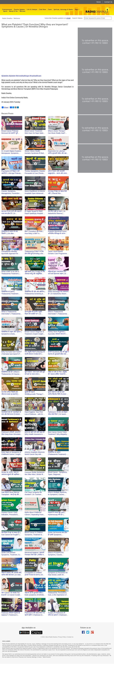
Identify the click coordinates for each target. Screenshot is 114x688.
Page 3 (77, 9)
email (68, 18)
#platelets (5, 76)
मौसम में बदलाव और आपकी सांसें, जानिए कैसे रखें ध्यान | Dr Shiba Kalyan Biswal (11, 575)
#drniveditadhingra (22, 76)
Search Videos (77, 18)
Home (98, 2)
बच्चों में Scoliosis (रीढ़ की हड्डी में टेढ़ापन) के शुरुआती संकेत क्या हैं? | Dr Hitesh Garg (58, 354)
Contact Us (108, 2)
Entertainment (7, 9)
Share (5, 107)
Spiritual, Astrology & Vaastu (63, 9)
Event (50, 9)
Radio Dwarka (7, 18)
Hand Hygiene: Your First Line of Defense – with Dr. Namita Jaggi (34, 414)
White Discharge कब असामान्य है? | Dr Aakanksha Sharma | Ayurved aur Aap (58, 294)
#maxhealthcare (35, 76)
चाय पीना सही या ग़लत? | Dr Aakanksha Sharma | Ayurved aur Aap (57, 213)
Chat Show (42, 9)
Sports (5, 11)
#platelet (12, 76)
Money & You (13, 11)
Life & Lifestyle (32, 9)
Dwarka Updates (19, 9)
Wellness (22, 11)
